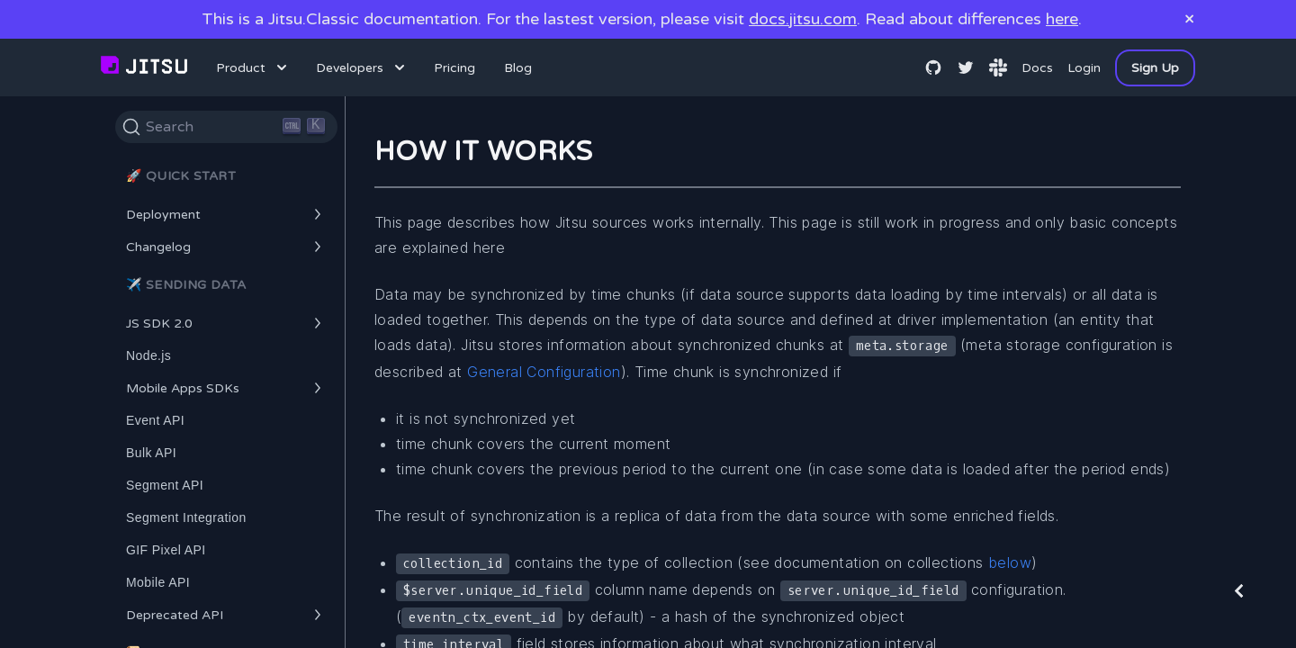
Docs (1037, 68)
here (1062, 19)
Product (253, 67)
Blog (518, 68)
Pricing (454, 68)
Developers (362, 67)
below (1009, 563)
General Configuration (543, 372)
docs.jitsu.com (803, 19)
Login (1084, 68)
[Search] (226, 127)
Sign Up (1155, 68)
